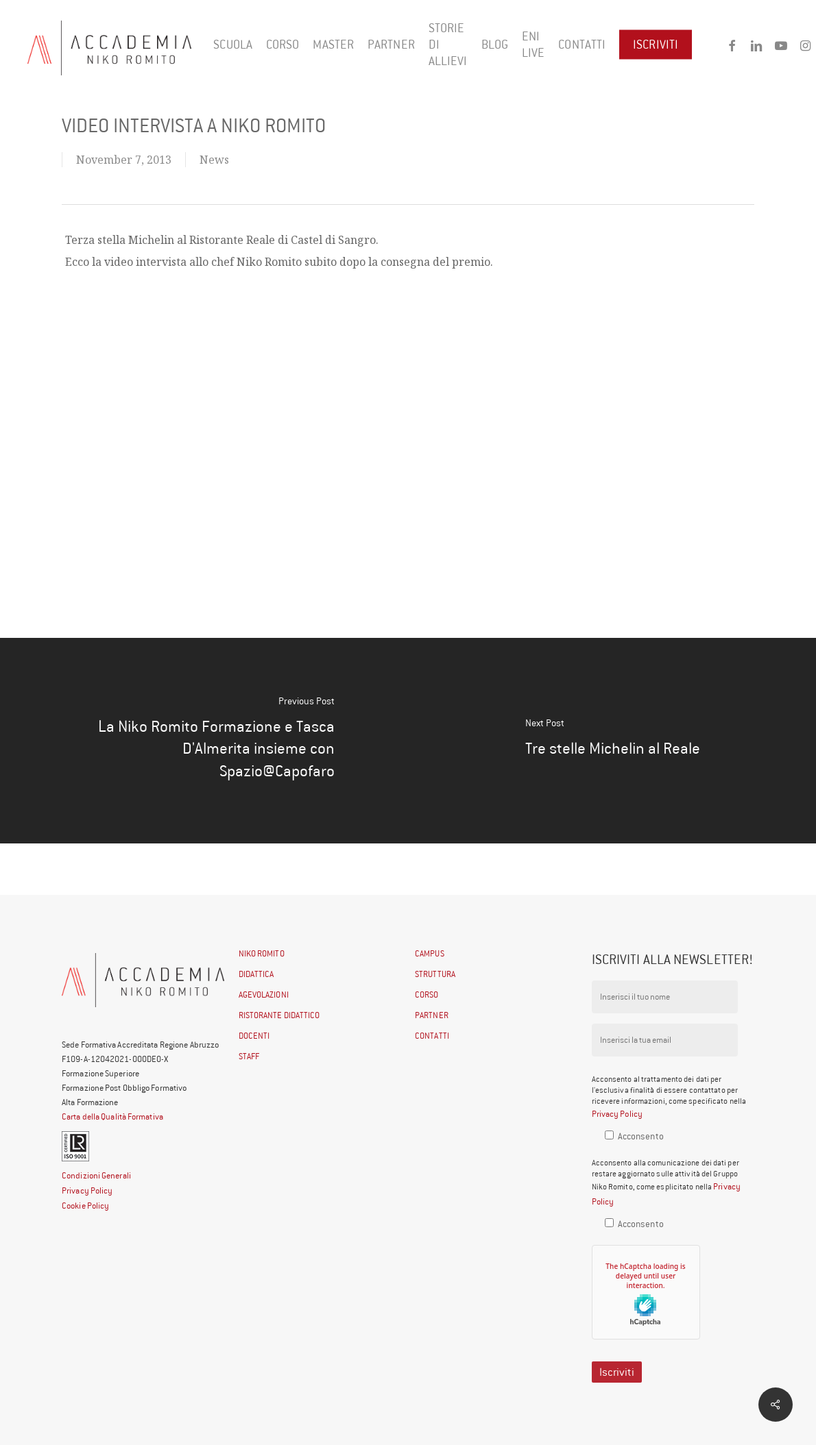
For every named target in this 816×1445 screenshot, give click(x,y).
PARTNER (431, 1015)
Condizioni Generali (96, 1175)
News (214, 159)
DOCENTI (254, 1035)
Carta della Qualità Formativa (112, 1116)
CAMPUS (429, 953)
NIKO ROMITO (262, 953)
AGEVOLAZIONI (264, 994)
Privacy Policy (87, 1190)
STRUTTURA (435, 973)
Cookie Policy (85, 1205)
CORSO (427, 994)
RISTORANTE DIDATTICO (279, 1015)
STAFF (249, 1056)
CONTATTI (432, 1035)
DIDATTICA (256, 973)
